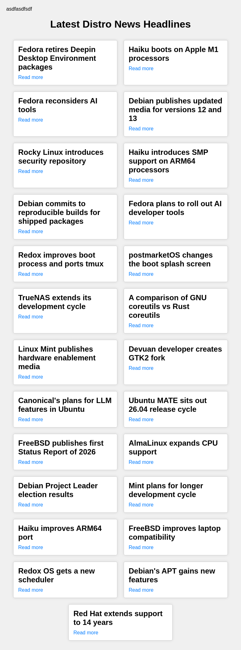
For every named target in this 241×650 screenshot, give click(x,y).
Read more (30, 77)
